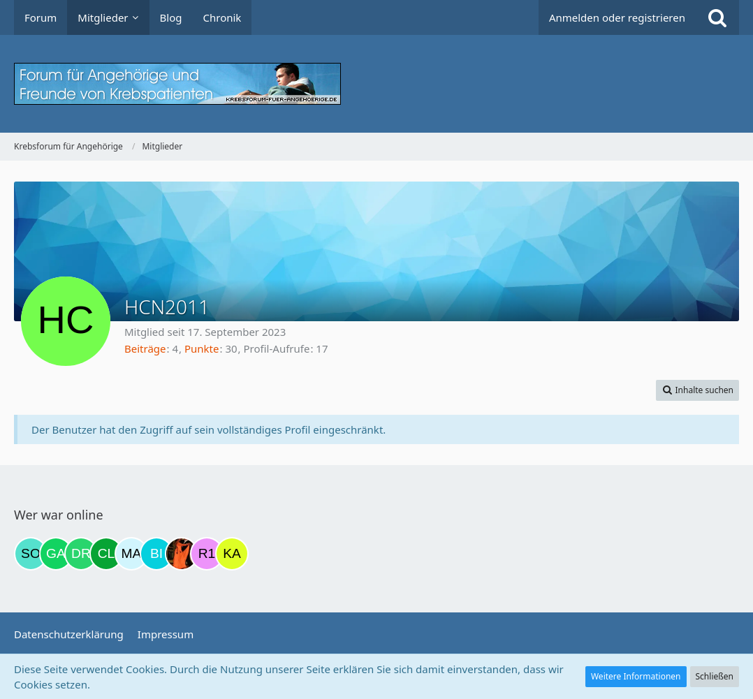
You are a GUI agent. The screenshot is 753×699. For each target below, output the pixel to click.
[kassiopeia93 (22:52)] (232, 554)
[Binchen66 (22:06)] (156, 554)
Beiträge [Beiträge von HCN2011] (145, 348)
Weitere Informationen (636, 676)
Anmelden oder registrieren (617, 17)
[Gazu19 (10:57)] (56, 554)
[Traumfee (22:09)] (181, 554)
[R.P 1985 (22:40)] (207, 554)
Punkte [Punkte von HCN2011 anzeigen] (201, 348)
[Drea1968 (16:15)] (81, 554)
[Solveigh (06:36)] (30, 554)
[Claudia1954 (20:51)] (106, 554)
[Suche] (717, 17)
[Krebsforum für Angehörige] (376, 84)
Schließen (714, 676)
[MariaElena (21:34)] (131, 554)
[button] (697, 390)
